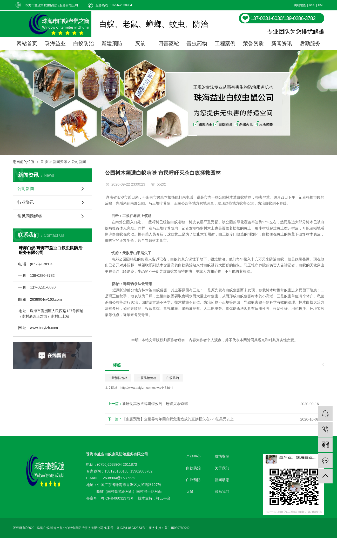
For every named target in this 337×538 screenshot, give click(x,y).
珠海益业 (55, 43)
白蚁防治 (83, 43)
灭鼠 (140, 43)
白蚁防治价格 (147, 378)
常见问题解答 (29, 216)
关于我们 (222, 468)
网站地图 (300, 5)
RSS (312, 5)
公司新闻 (78, 162)
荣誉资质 (253, 43)
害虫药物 (196, 43)
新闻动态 (222, 480)
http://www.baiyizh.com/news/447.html (146, 388)
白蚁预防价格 (118, 378)
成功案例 (222, 456)
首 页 (44, 162)
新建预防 (112, 43)
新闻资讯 (281, 43)
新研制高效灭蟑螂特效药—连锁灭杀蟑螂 (155, 404)
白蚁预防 (193, 480)
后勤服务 (310, 43)
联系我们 (222, 491)
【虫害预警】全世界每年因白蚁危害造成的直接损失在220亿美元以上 (178, 419)
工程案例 (225, 43)
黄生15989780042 (177, 528)
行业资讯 (25, 202)
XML (321, 5)
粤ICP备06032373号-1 (132, 528)
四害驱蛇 (168, 43)
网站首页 (27, 43)
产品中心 (193, 456)
